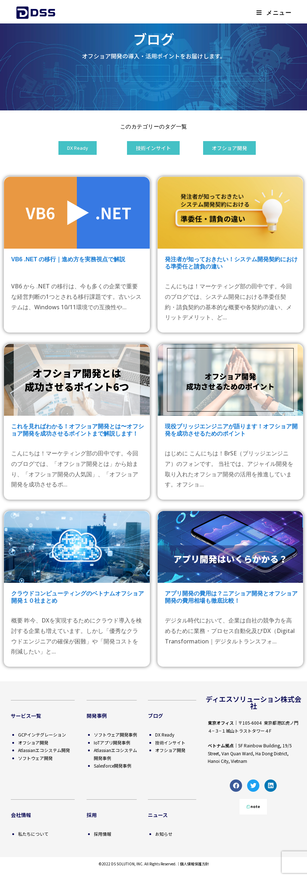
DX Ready (164, 734)
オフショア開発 (33, 742)
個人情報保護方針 (194, 863)
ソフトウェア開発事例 (115, 734)
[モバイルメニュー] (273, 13)
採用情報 (102, 834)
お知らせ (163, 834)
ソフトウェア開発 (35, 758)
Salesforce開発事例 (112, 766)
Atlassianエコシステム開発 (44, 750)
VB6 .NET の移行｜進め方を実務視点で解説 (68, 259)
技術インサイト (170, 742)
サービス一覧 (26, 715)
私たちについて (33, 834)
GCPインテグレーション (42, 734)
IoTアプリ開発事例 (112, 742)
